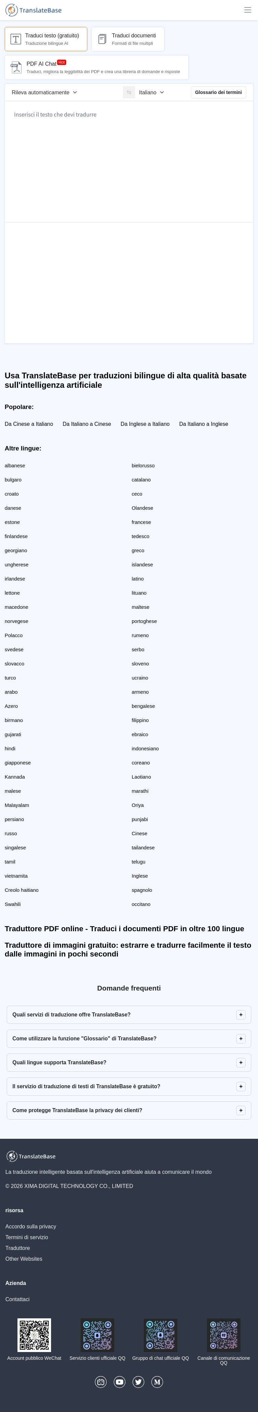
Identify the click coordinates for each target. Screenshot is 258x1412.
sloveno (140, 663)
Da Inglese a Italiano (145, 424)
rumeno (140, 635)
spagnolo (142, 890)
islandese (142, 564)
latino (138, 579)
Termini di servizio (26, 1237)
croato (12, 494)
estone (12, 522)
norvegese (16, 621)
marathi (140, 791)
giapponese (18, 762)
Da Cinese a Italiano (29, 424)
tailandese (143, 847)
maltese (140, 607)
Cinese (139, 833)
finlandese (16, 536)
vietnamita (16, 876)
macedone (16, 607)
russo (11, 833)
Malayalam (17, 805)
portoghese (144, 621)
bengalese (143, 706)
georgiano (16, 550)
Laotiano (141, 777)
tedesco (140, 536)
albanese (15, 465)
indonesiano (145, 748)
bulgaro (13, 479)
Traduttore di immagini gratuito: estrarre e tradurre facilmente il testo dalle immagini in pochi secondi (128, 949)
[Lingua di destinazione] (154, 92)
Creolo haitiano (22, 890)
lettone (12, 593)
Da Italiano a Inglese (203, 424)
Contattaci (17, 1299)
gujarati (13, 734)
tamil (10, 862)
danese (13, 508)
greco (138, 550)
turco (10, 678)
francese (141, 522)
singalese (15, 847)
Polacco (14, 635)
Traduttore (17, 1248)
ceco (137, 494)
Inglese (140, 876)
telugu (138, 862)
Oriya (138, 805)
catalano (141, 479)
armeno (140, 692)
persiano (14, 819)
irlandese (15, 579)
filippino (140, 720)
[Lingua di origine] (47, 92)
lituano (139, 593)
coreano (141, 762)
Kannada (15, 777)
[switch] (129, 92)
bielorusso (143, 465)
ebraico (140, 734)
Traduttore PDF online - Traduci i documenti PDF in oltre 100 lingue (124, 928)
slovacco (14, 663)
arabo (11, 692)
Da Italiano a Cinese (87, 424)
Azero (11, 706)
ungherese (17, 564)
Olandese (142, 508)
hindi (10, 748)
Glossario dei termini (218, 92)
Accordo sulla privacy (30, 1226)
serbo (138, 649)
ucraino (140, 678)
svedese (14, 649)
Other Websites (23, 1259)
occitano (141, 904)
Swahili (13, 904)
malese (13, 791)
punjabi (140, 819)
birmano (14, 720)
